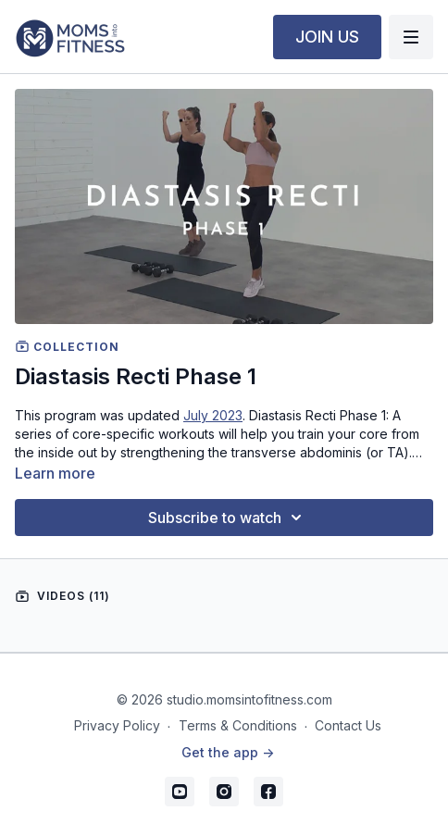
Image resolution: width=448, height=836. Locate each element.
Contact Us (348, 725)
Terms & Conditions (238, 725)
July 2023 (213, 415)
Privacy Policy (117, 725)
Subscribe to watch (227, 517)
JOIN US (327, 36)
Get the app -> (227, 752)
